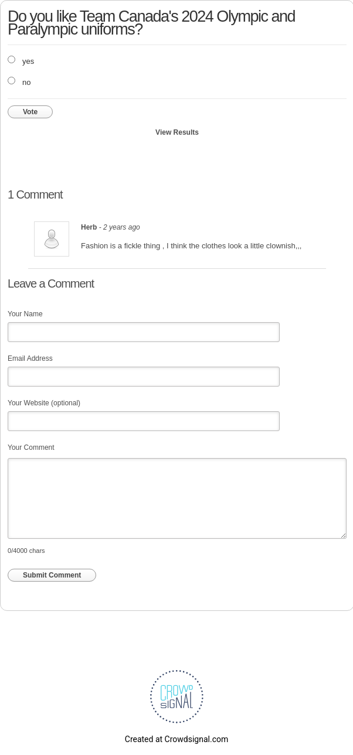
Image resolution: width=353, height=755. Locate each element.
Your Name (25, 314)
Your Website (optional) (44, 403)
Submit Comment (52, 575)
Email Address (30, 358)
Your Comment (31, 447)
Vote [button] (30, 112)
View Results (177, 132)
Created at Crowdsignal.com (176, 739)
